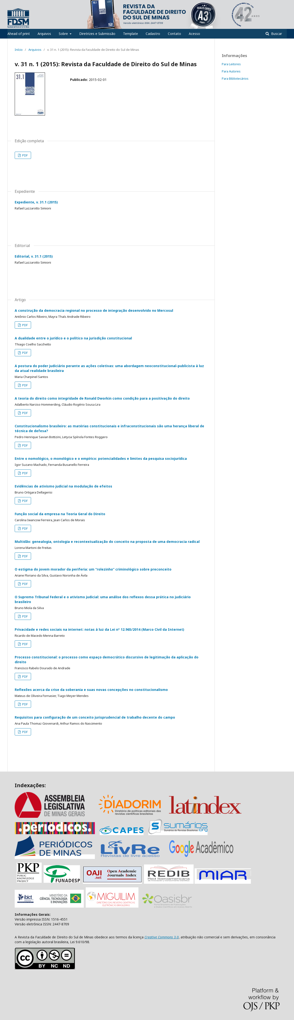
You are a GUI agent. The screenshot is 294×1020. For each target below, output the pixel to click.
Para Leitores (231, 64)
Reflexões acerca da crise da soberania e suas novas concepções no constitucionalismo (91, 689)
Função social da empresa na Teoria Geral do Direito (60, 514)
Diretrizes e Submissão (97, 33)
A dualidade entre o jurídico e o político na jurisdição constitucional (73, 338)
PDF (24, 155)
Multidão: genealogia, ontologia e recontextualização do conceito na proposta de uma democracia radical (107, 541)
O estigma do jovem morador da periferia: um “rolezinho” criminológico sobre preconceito (93, 569)
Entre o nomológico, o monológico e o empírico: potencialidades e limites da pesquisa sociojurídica (101, 458)
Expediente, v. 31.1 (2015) (36, 202)
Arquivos (44, 33)
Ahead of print (18, 33)
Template (130, 33)
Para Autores (231, 71)
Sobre (64, 33)
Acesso (194, 33)
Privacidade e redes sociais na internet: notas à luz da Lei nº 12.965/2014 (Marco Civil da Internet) (99, 629)
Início (19, 49)
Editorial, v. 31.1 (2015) (34, 256)
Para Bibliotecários (235, 78)
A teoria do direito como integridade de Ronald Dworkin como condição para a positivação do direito (102, 398)
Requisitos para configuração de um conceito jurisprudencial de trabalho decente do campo (95, 717)
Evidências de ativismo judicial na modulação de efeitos (63, 486)
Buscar (276, 33)
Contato (174, 33)
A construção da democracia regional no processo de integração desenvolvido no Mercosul (94, 310)
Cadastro (153, 33)
